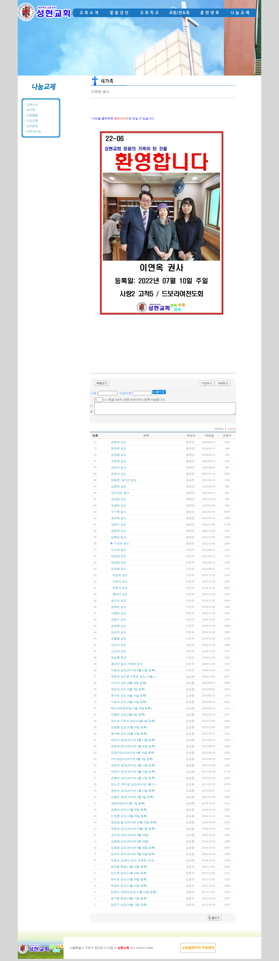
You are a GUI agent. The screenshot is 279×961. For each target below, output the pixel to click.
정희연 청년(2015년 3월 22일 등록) (133, 767)
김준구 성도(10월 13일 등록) (129, 907)
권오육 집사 (118, 520)
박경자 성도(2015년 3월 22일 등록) (133, 774)
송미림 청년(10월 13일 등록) (129, 900)
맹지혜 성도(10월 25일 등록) (129, 736)
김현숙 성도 (118, 444)
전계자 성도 (118, 476)
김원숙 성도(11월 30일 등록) (129, 812)
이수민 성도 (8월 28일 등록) (129, 685)
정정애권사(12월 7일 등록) (128, 805)
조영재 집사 (118, 463)
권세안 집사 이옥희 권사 (126, 666)
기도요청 (32, 120)
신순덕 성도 (118, 653)
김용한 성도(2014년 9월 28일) (130, 843)
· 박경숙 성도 (119, 577)
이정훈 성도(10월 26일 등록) (129, 818)
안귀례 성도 (118, 571)
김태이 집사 (118, 469)
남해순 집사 (118, 539)
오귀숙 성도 (118, 552)
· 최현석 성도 (119, 590)
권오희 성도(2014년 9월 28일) (130, 837)
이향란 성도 (118, 615)
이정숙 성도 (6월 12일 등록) (129, 704)
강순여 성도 (118, 634)
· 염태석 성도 (119, 596)
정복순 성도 (118, 609)
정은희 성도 (118, 533)
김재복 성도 (118, 628)
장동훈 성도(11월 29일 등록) (129, 729)
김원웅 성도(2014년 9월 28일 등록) (133, 850)
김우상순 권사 (120, 495)
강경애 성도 (118, 507)
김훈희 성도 (118, 488)
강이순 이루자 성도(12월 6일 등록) (133, 723)
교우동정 (32, 126)
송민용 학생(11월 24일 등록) (129, 869)
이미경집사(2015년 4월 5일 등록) (132, 761)
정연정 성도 (118, 501)
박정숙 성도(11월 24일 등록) (129, 888)
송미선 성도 (118, 602)
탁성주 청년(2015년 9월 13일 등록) (133, 742)
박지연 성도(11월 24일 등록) (129, 881)
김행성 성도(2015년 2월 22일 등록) (133, 780)
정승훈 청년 (118, 659)
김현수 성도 (118, 621)
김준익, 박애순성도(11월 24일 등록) (134, 894)
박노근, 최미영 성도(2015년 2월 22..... (135, 786)
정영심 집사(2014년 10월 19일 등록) (134, 824)
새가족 (30, 110)
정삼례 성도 (118, 564)
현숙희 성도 (118, 450)
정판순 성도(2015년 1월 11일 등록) (133, 793)
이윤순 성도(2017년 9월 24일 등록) (133, 672)
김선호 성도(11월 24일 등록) (129, 875)
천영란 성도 (118, 558)
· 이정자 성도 (119, 583)
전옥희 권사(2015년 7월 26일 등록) (133, 748)
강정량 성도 (118, 457)
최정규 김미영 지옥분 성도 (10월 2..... (135, 678)
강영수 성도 (118, 526)
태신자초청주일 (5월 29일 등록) (131, 710)
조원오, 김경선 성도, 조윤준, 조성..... (134, 862)
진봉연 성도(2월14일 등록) (128, 716)
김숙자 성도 (118, 647)
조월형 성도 (118, 640)
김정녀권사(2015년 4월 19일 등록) (133, 755)
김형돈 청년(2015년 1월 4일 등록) (132, 799)
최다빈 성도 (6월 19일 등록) (129, 697)
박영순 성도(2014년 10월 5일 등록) (133, 831)
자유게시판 (33, 131)
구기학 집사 (118, 514)
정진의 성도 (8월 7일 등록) (128, 691)
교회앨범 (32, 115)
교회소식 (32, 104)
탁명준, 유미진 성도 (124, 482)
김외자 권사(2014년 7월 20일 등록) (133, 856)
